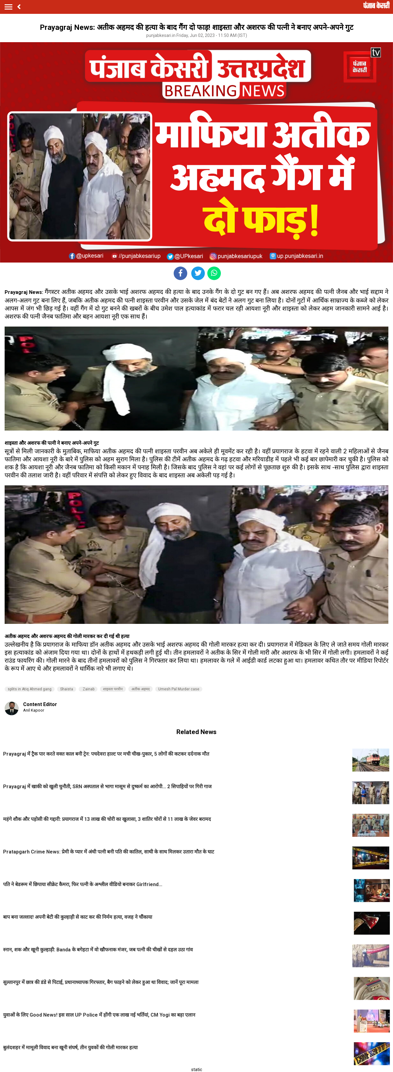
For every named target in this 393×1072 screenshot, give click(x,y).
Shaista (66, 689)
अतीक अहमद (140, 689)
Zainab (88, 689)
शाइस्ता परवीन (113, 689)
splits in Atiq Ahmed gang (30, 689)
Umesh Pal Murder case (178, 689)
